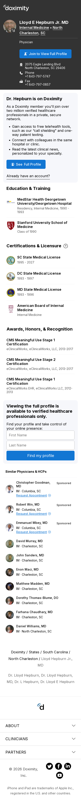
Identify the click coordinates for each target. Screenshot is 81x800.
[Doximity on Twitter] (49, 766)
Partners (40, 752)
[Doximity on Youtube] (59, 775)
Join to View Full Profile (45, 54)
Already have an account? (28, 176)
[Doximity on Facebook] (58, 766)
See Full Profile (28, 164)
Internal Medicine (34, 27)
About (40, 725)
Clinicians (40, 739)
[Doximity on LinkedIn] (67, 766)
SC (43, 33)
